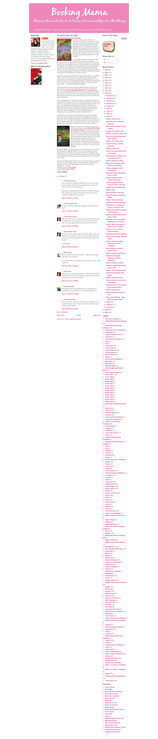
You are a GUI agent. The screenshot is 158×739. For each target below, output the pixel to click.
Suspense (108, 629)
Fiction (72, 169)
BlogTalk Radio (110, 366)
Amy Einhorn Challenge (113, 339)
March (108, 302)
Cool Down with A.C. (112, 433)
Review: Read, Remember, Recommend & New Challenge (114, 244)
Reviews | (56, 30)
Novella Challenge (111, 567)
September (110, 103)
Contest (108, 428)
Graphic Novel (110, 484)
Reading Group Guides (112, 732)
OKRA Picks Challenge (112, 571)
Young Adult (109, 680)
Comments (108, 62)
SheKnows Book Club (112, 609)
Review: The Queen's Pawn (115, 131)
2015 (106, 80)
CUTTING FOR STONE (92, 128)
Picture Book (109, 575)
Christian (108, 415)
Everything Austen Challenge (115, 459)
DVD (106, 448)
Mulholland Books (111, 720)
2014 (106, 83)
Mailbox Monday (110, 524)
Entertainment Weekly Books (114, 709)
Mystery (108, 558)
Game (107, 479)
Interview (108, 506)
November (110, 98)
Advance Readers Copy (113, 334)
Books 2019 (109, 401)
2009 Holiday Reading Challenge (116, 321)
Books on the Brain (111, 705)
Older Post (96, 315)
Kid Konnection (110, 511)
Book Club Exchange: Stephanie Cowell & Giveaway (113, 258)
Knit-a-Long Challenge (112, 513)
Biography (108, 361)
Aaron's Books (110, 687)
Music (107, 555)
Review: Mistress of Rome (114, 161)
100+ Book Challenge (112, 319)
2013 (106, 85)
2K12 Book (109, 332)
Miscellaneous (110, 546)
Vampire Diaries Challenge (114, 645)
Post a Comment (62, 312)
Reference (108, 589)
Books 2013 (109, 388)
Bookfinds (108, 700)
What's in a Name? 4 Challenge (115, 669)
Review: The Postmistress (114, 200)
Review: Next (110, 190)
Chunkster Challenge (112, 419)
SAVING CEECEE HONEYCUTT (76, 90)
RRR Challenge (110, 600)
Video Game (109, 649)
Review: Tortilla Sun (112, 148)
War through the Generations (115, 654)
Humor (107, 500)
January (109, 307)
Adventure (108, 337)
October (109, 101)
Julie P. (46, 38)
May (107, 114)
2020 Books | (47, 30)
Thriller (107, 640)
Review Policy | (101, 30)
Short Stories (109, 616)
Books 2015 (109, 392)
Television (108, 634)
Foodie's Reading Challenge (114, 473)
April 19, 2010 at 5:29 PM (70, 309)
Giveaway (108, 482)
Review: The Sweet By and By (116, 270)
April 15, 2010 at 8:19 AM (70, 211)
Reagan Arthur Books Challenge (116, 582)
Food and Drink (110, 471)
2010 (106, 93)
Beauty (107, 357)
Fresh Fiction (109, 711)
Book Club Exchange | (76, 30)
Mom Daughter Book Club (113, 549)
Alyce (65, 271)
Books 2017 (109, 397)
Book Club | (64, 30)
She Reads (108, 607)
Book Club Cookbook (112, 696)
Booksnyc (67, 286)
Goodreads (108, 714)
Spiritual (108, 625)
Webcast (108, 656)
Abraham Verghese (79, 130)
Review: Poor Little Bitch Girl (115, 187)
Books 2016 (109, 395)
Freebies (108, 477)
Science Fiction (110, 602)
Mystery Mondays (111, 560)
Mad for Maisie (110, 520)
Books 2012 (109, 386)
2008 (106, 312)
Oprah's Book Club (111, 725)
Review (107, 591)
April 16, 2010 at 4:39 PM (70, 281)
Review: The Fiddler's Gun (115, 141)
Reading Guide (110, 580)
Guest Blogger (110, 486)
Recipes (108, 587)
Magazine (108, 522)
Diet (106, 446)
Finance (108, 468)
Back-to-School (110, 354)
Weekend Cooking (111, 658)
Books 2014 (109, 390)
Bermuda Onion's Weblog (113, 691)
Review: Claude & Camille (114, 263)
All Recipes (108, 689)
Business (108, 408)
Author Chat (109, 348)
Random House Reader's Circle (115, 727)
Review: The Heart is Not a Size (116, 133)
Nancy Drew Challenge (112, 562)
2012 (106, 88)
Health (107, 491)
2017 (106, 75)
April (108, 116)
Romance (108, 596)
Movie (107, 553)
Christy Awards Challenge (114, 417)
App (106, 341)
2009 (106, 310)
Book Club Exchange (112, 372)
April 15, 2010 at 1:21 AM (70, 198)
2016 (106, 77)
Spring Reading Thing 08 (113, 627)
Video (107, 647)
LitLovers (108, 716)
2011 (106, 90)
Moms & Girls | (90, 30)
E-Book (107, 453)
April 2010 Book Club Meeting (69, 38)
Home (109, 30)
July (108, 108)
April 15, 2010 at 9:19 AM (70, 266)
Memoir (107, 533)
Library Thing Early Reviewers (115, 515)
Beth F (66, 252)
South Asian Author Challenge (115, 620)
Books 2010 (109, 381)
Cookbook (108, 430)
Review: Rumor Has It (113, 119)
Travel (107, 642)
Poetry (107, 578)
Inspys (107, 504)
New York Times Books (112, 723)
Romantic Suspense (112, 598)
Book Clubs (66, 169)
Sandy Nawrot (68, 216)
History (107, 495)
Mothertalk (108, 551)
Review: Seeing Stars (113, 290)
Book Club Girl (110, 698)
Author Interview (110, 350)
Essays (107, 457)
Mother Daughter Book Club (114, 718)
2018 (106, 72)
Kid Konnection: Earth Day (115, 192)
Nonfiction (108, 564)
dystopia (108, 450)
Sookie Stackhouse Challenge (115, 618)
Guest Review (109, 488)
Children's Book (110, 412)
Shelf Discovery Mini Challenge (116, 234)
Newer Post (61, 315)
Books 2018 (109, 399)
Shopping (108, 613)
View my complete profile (39, 63)
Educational (109, 455)
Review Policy (110, 593)
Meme (107, 531)
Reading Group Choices (113, 729)
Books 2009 (109, 379)
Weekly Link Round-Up (112, 663)
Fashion (108, 464)
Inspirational (109, 502)
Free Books (109, 475)
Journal (107, 509)
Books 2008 (109, 377)
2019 (106, 70)
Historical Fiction (111, 493)
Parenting (108, 573)
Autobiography (110, 352)
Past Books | (38, 30)
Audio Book (109, 345)
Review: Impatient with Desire (116, 253)
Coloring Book (110, 426)
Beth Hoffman (93, 90)
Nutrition (108, 569)
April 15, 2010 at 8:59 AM (70, 226)
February (109, 304)
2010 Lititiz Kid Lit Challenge (114, 330)
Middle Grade (109, 540)
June (108, 111)
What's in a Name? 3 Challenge (115, 665)
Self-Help (108, 604)
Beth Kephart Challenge (113, 359)
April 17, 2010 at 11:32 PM (70, 294)
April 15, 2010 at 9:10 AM (70, 247)
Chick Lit (108, 410)
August (109, 106)
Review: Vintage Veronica (114, 277)
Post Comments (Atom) (73, 319)
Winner (107, 674)
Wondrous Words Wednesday (115, 676)
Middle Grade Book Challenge (115, 542)
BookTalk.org (109, 707)
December (109, 96)
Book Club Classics (111, 694)
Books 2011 (109, 383)
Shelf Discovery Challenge (114, 611)
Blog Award (109, 363)
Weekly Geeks (110, 660)
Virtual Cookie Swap (112, 651)
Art (106, 343)
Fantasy (108, 462)
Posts (106, 59)
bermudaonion (68, 203)
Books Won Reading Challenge (115, 404)
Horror (107, 497)
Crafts (107, 435)
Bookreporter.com (111, 703)
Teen (106, 631)
